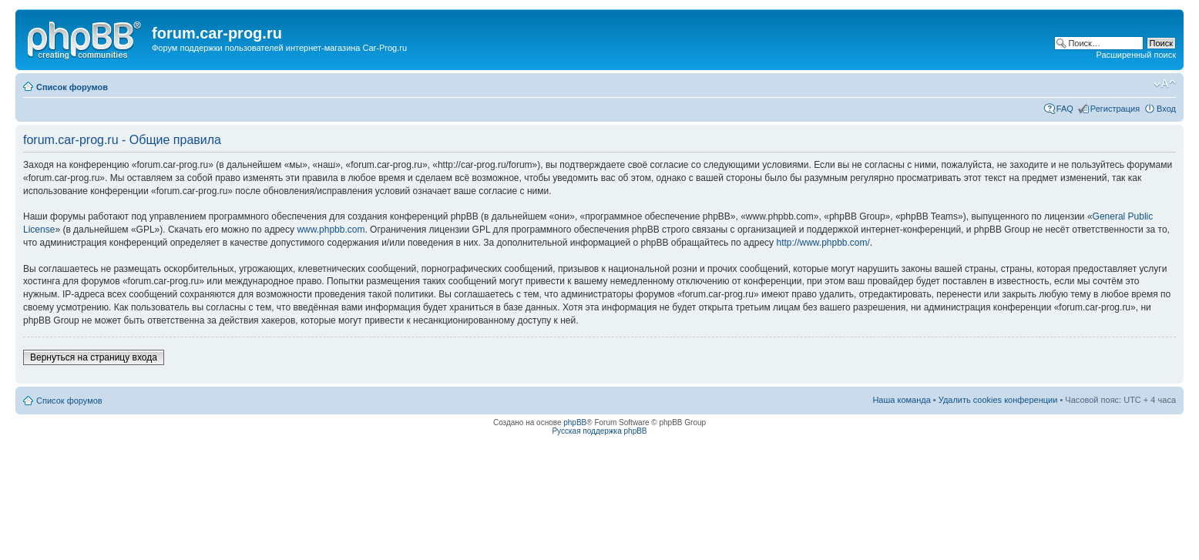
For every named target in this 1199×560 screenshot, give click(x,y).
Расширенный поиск (1136, 54)
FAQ (1064, 108)
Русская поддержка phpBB (599, 431)
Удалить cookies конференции (998, 399)
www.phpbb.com (330, 229)
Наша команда (901, 399)
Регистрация (1115, 108)
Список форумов (72, 87)
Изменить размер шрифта (1165, 84)
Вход (1166, 108)
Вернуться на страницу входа (93, 357)
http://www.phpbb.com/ (822, 242)
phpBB (574, 422)
